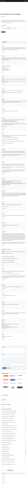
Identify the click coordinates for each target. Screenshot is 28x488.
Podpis (3, 354)
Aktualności (3, 476)
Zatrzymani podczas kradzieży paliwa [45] (14, 420)
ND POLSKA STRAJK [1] (14, 451)
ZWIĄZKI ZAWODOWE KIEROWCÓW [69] (14, 438)
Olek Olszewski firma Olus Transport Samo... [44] (14, 440)
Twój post (3, 347)
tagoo (3, 76)
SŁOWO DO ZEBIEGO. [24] (14, 449)
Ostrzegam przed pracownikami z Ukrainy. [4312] (14, 412)
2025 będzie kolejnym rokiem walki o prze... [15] (14, 422)
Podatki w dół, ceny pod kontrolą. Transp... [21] (14, 464)
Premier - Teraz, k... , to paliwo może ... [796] (14, 462)
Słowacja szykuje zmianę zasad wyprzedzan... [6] (14, 433)
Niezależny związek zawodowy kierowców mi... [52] (14, 436)
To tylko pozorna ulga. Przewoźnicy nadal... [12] (14, 414)
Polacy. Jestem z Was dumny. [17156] (14, 431)
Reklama (3, 481)
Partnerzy (3, 478)
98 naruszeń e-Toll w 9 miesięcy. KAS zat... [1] (14, 418)
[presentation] (9, 360)
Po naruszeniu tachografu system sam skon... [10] (14, 427)
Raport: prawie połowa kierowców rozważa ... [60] (14, 425)
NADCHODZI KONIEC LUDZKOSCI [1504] (14, 455)
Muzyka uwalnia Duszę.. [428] (14, 442)
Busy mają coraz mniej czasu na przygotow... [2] (14, 416)
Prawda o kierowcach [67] (14, 447)
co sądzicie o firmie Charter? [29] (14, 444)
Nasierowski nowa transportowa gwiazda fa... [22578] (14, 429)
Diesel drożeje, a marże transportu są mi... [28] (14, 460)
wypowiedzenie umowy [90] (14, 453)
